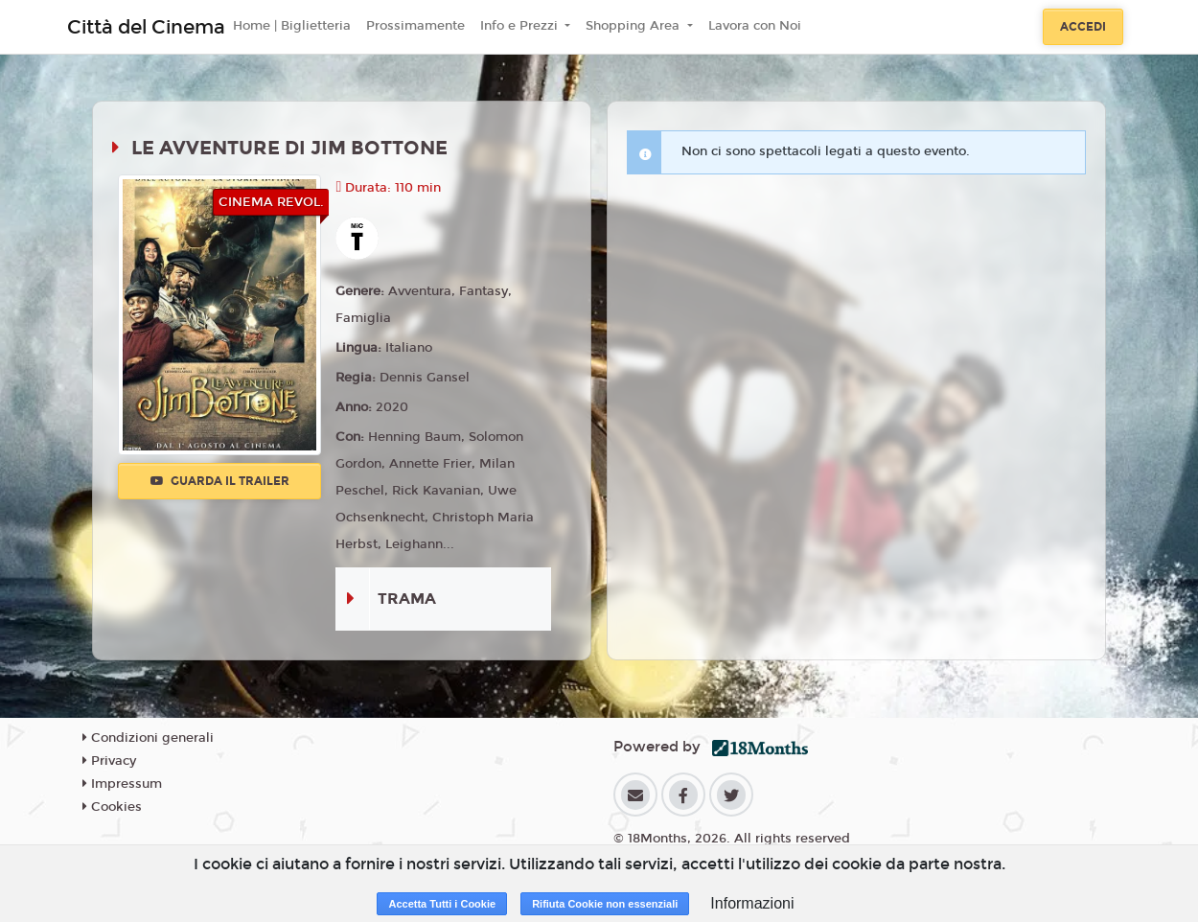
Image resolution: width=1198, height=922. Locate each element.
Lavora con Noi (754, 26)
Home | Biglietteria (292, 26)
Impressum (122, 784)
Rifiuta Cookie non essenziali (605, 904)
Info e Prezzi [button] (521, 26)
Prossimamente (415, 26)
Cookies (112, 807)
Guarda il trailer (219, 481)
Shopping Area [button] (634, 26)
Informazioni (752, 903)
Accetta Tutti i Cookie (441, 904)
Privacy (109, 761)
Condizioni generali (148, 738)
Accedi (1083, 27)
